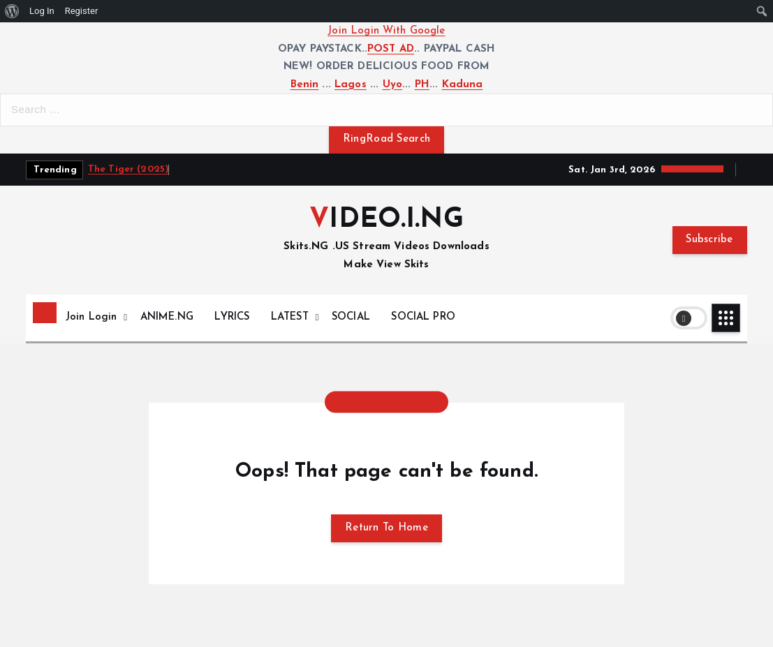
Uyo (392, 85)
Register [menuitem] (81, 11)
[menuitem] (12, 11)
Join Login (91, 317)
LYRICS (231, 317)
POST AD (390, 49)
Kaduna (462, 85)
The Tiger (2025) (128, 169)
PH (422, 85)
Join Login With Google (386, 31)
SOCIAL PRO (423, 317)
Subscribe (709, 240)
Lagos (350, 85)
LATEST (290, 317)
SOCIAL (351, 317)
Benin (304, 85)
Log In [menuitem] (41, 11)
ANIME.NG (166, 317)
